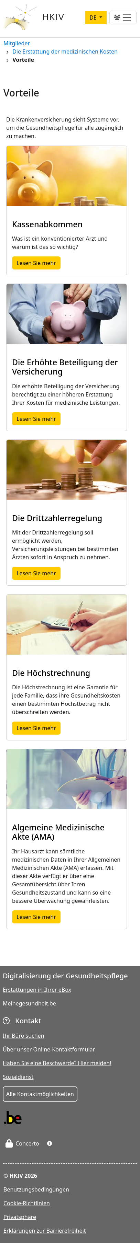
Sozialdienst (18, 1077)
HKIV (54, 17)
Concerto (22, 1143)
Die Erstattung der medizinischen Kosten (65, 52)
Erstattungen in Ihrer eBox (37, 989)
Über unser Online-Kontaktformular (49, 1049)
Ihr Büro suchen (23, 1035)
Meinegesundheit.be (29, 1003)
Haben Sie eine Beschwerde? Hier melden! (57, 1063)
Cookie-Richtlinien (26, 1203)
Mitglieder (16, 44)
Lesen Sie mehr (39, 262)
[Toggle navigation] (123, 17)
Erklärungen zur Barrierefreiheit (44, 1230)
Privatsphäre (19, 1217)
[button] (49, 1143)
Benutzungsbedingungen (36, 1189)
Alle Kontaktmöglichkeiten (40, 1094)
